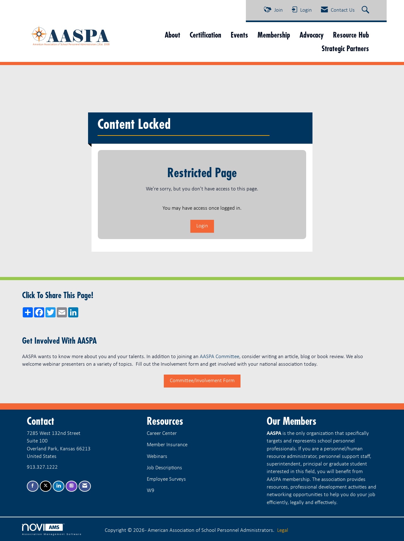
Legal (282, 530)
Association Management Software (52, 530)
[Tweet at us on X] (45, 486)
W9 (150, 490)
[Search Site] (366, 10)
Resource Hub (351, 34)
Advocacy (312, 34)
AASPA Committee (219, 356)
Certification (205, 34)
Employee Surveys (166, 479)
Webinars (157, 456)
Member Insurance (167, 445)
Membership (274, 34)
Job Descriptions (164, 468)
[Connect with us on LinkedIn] (58, 486)
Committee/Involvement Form (202, 380)
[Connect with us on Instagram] (71, 486)
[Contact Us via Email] (85, 486)
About (172, 34)
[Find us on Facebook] (33, 486)
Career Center (162, 433)
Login (202, 226)
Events (239, 34)
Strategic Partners (345, 48)
